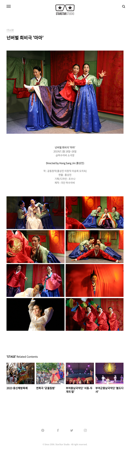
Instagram (85, 430)
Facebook (58, 430)
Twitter (72, 430)
